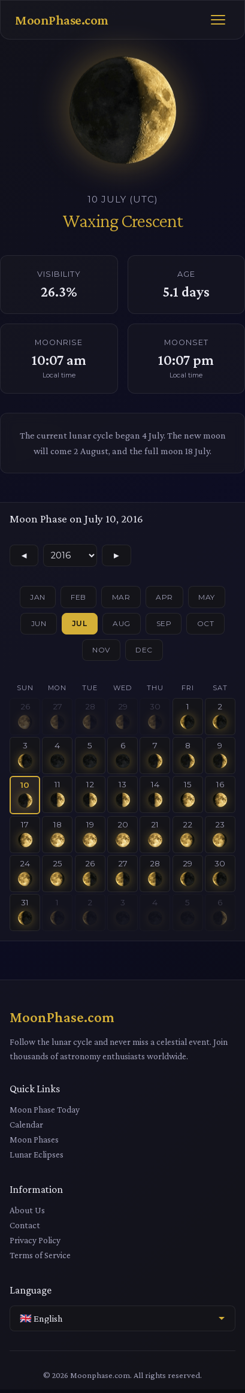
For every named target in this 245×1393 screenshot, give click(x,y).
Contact (25, 1228)
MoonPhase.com (61, 20)
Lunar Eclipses (36, 1158)
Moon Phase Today (45, 1113)
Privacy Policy (35, 1243)
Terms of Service (40, 1258)
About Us (27, 1213)
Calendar (26, 1128)
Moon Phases (34, 1143)
